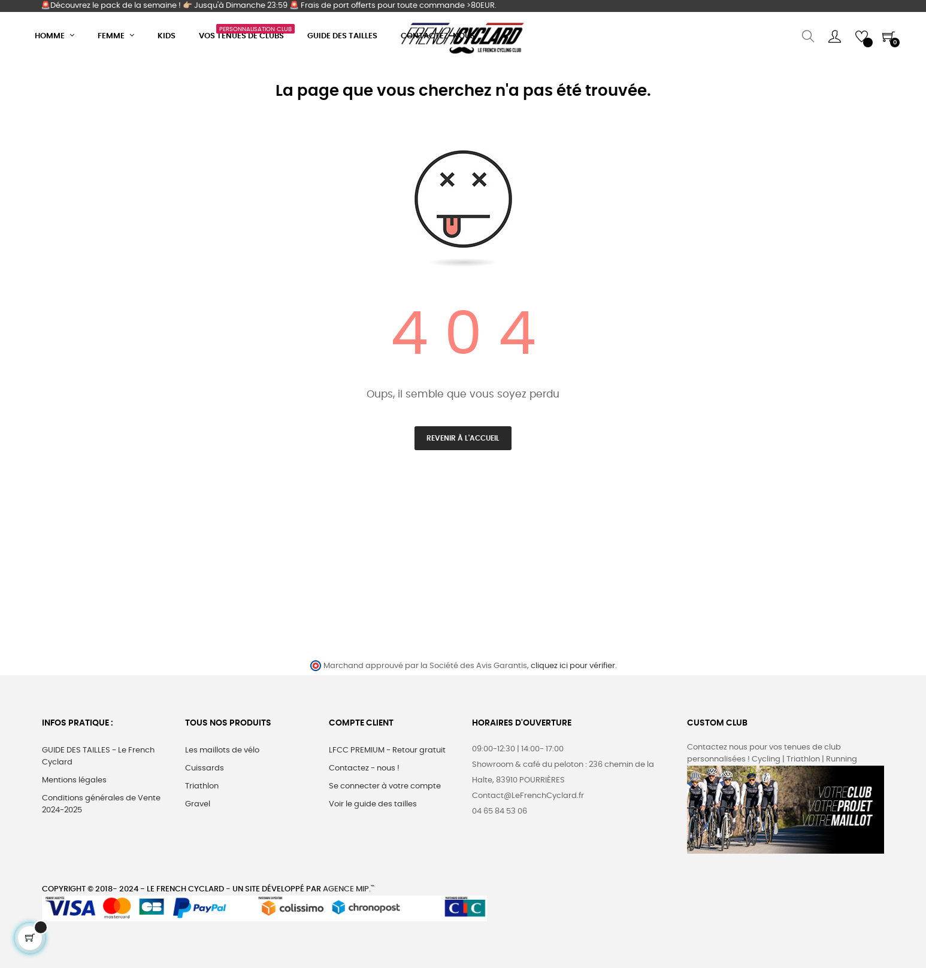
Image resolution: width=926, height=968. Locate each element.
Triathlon (202, 786)
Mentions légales (74, 780)
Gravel (197, 804)
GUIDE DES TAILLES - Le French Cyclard (98, 756)
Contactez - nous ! (364, 768)
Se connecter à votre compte (385, 786)
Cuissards (204, 768)
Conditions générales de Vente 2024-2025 (101, 804)
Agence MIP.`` (348, 889)
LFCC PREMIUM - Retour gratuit (387, 750)
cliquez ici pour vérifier (573, 666)
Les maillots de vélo (222, 750)
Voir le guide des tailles (373, 804)
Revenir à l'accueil (463, 438)
